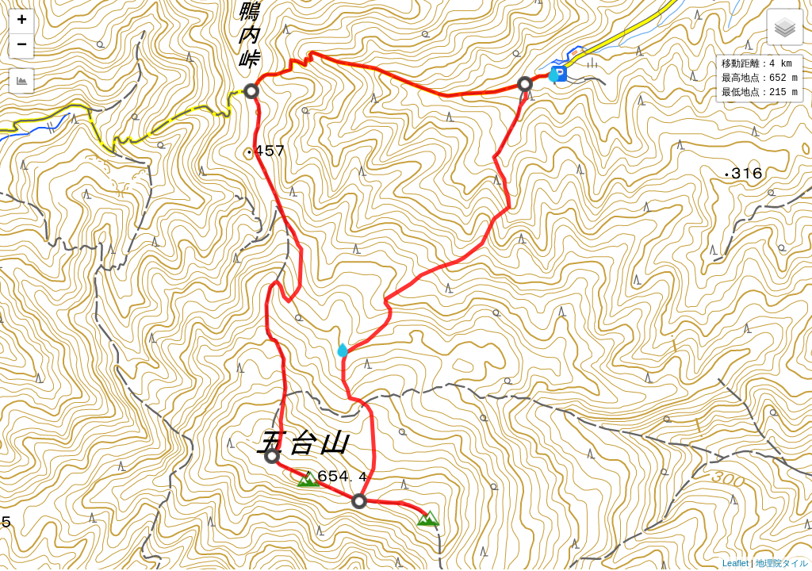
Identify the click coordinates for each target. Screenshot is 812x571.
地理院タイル (782, 563)
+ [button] (22, 21)
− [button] (22, 46)
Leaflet (735, 563)
